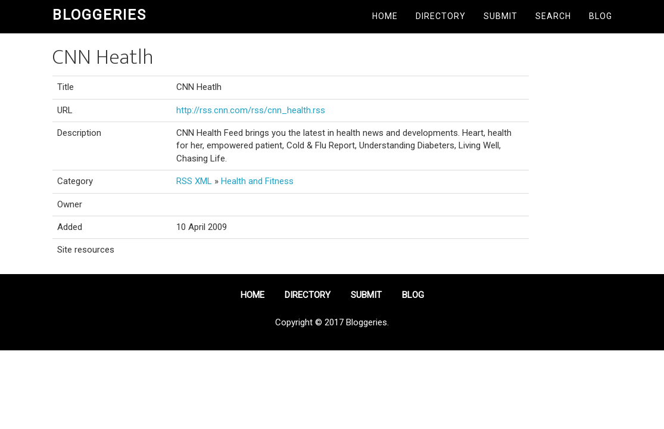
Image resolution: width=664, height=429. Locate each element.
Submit (501, 16)
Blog (600, 16)
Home (385, 16)
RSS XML (194, 181)
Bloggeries (99, 15)
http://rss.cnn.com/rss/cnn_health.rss (250, 110)
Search (553, 16)
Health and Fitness (257, 181)
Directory (441, 16)
